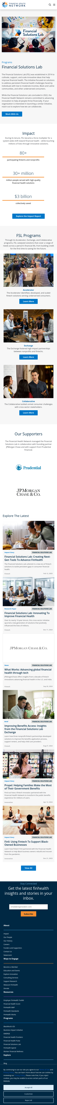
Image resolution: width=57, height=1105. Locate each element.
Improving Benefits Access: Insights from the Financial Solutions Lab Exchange (26, 729)
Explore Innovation (11, 974)
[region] (28, 1085)
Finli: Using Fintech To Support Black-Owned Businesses (27, 843)
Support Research (10, 981)
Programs (8, 1018)
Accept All (28, 1087)
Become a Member (11, 967)
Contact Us (8, 951)
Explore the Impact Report (28, 216)
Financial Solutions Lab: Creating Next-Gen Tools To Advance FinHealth (28, 558)
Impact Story (9, 552)
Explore (7, 1055)
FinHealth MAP (9, 1007)
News (7, 665)
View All (28, 868)
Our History (8, 941)
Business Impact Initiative (13, 1030)
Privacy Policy (8, 1072)
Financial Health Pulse (12, 1041)
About (6, 925)
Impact (6, 934)
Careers (6, 944)
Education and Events (12, 970)
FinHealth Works (10, 1014)
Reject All (28, 1100)
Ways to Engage (11, 958)
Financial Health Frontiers (13, 1037)
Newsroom (8, 955)
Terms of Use (44, 1069)
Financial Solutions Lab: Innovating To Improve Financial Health (27, 614)
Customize (28, 1094)
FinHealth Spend (10, 1048)
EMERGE (7, 1033)
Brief (6, 721)
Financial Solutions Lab (12, 1044)
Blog (5, 1063)
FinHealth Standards (11, 1011)
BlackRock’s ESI (9, 1026)
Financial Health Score (12, 1004)
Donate (6, 988)
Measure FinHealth (11, 985)
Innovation (9, 802)
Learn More (28, 301)
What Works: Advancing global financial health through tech (28, 671)
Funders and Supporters (13, 948)
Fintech (7, 574)
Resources (8, 992)
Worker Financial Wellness (13, 1051)
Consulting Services (11, 978)
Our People (8, 937)
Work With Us (11, 114)
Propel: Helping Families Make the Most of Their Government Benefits (28, 787)
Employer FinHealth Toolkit (14, 1000)
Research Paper (10, 609)
